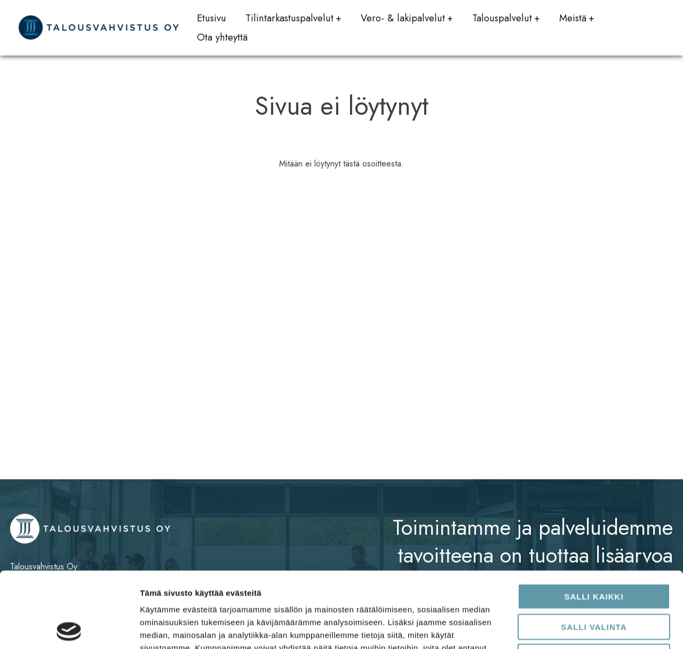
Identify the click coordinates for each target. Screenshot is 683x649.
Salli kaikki (593, 520)
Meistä (572, 18)
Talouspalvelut (502, 18)
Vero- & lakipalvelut (403, 18)
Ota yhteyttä (222, 37)
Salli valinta (593, 551)
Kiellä (594, 580)
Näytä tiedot (570, 627)
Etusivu (211, 18)
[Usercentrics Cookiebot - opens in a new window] (69, 628)
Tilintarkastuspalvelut (289, 18)
